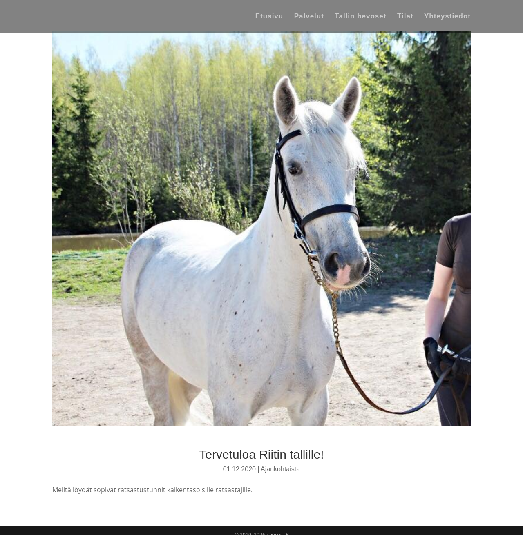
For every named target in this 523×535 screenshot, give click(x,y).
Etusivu (269, 16)
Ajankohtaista (280, 469)
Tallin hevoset (360, 16)
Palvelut (309, 16)
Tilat (405, 16)
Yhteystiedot (447, 16)
